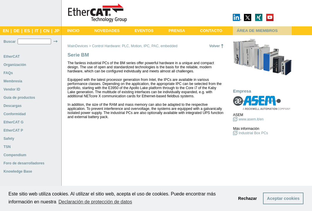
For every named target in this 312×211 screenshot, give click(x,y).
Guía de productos (19, 98)
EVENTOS (144, 30)
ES (27, 30)
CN (46, 30)
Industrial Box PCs (253, 133)
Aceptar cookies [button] (283, 198)
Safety (9, 139)
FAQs (8, 73)
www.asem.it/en (251, 119)
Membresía (13, 81)
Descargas (13, 106)
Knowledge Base (18, 171)
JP (56, 30)
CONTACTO (211, 30)
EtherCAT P (13, 130)
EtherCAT (12, 57)
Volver (214, 46)
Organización (15, 65)
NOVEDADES (106, 30)
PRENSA (176, 30)
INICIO (73, 30)
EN (6, 30)
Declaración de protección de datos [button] (95, 201)
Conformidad (15, 114)
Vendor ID (12, 89)
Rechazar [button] (247, 198)
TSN (7, 147)
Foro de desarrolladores (24, 163)
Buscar (10, 42)
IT (36, 30)
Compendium (15, 155)
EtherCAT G (13, 122)
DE (16, 30)
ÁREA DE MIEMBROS (257, 30)
